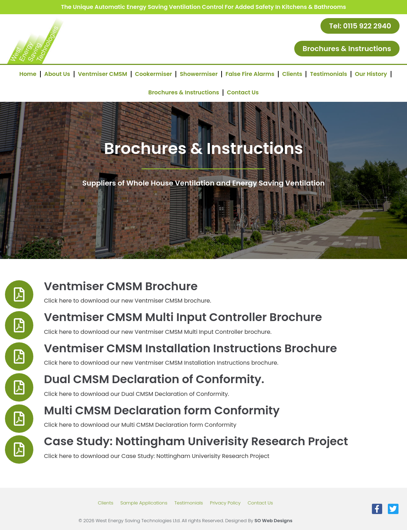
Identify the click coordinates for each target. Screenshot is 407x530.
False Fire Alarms (249, 74)
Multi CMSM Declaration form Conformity (162, 410)
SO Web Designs (273, 520)
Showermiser (199, 74)
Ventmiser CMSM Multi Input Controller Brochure (183, 317)
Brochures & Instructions (183, 92)
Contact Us (243, 92)
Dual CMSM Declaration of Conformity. (154, 379)
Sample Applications (144, 502)
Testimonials (328, 74)
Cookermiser (153, 74)
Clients (292, 74)
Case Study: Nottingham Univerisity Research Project (196, 441)
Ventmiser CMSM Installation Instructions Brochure (190, 348)
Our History (371, 74)
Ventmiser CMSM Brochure (121, 286)
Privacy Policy (225, 502)
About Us (57, 74)
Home (27, 74)
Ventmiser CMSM (102, 74)
